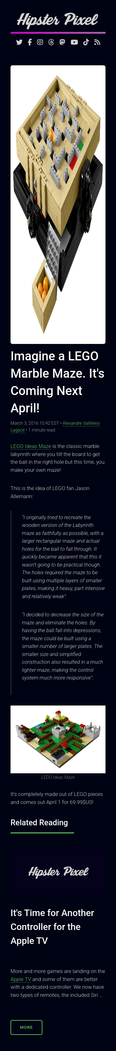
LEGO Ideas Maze (31, 446)
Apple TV (21, 979)
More (26, 1027)
